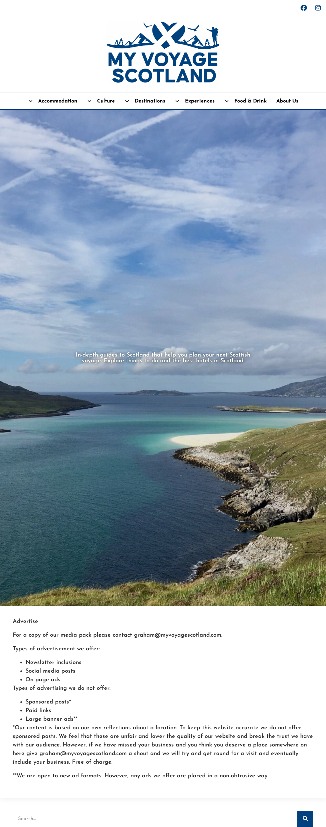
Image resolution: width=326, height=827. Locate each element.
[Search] (305, 819)
